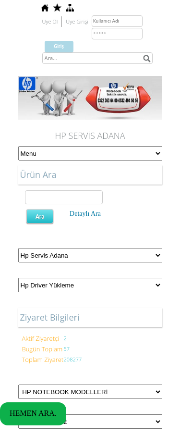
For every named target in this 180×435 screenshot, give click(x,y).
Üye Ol (50, 21)
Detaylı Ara (85, 213)
